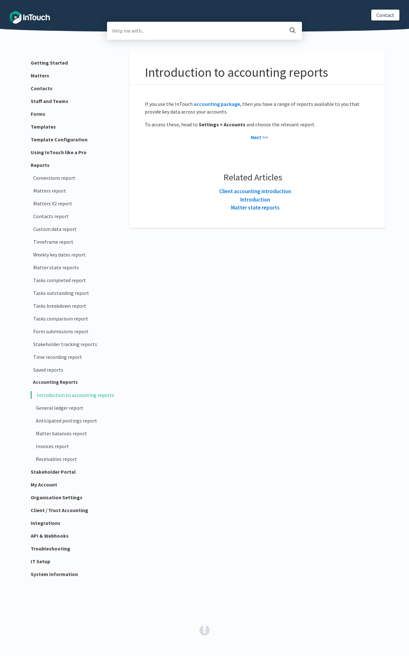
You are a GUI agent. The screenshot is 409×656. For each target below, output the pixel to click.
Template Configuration (59, 139)
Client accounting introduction (255, 191)
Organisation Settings (56, 497)
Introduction (255, 199)
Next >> (259, 137)
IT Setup (40, 561)
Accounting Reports (55, 382)
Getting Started (49, 62)
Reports (40, 165)
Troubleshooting (50, 548)
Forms (38, 114)
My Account (44, 484)
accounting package (217, 104)
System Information (54, 574)
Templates (43, 126)
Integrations (45, 523)
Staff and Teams (49, 101)
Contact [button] (385, 15)
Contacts (41, 88)
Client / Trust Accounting (59, 510)
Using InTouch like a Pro (59, 152)
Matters (40, 75)
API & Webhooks (50, 536)
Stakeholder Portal (53, 472)
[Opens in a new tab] (204, 630)
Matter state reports (255, 207)
